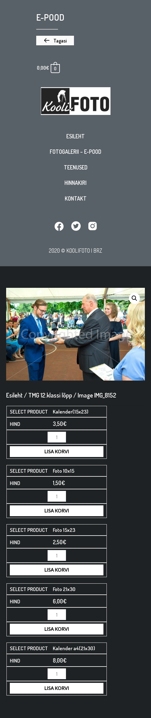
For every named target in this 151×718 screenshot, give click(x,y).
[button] (55, 41)
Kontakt (76, 198)
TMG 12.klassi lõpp (50, 395)
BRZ (97, 250)
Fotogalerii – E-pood (75, 151)
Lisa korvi (56, 451)
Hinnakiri (75, 182)
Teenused (75, 167)
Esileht (75, 136)
